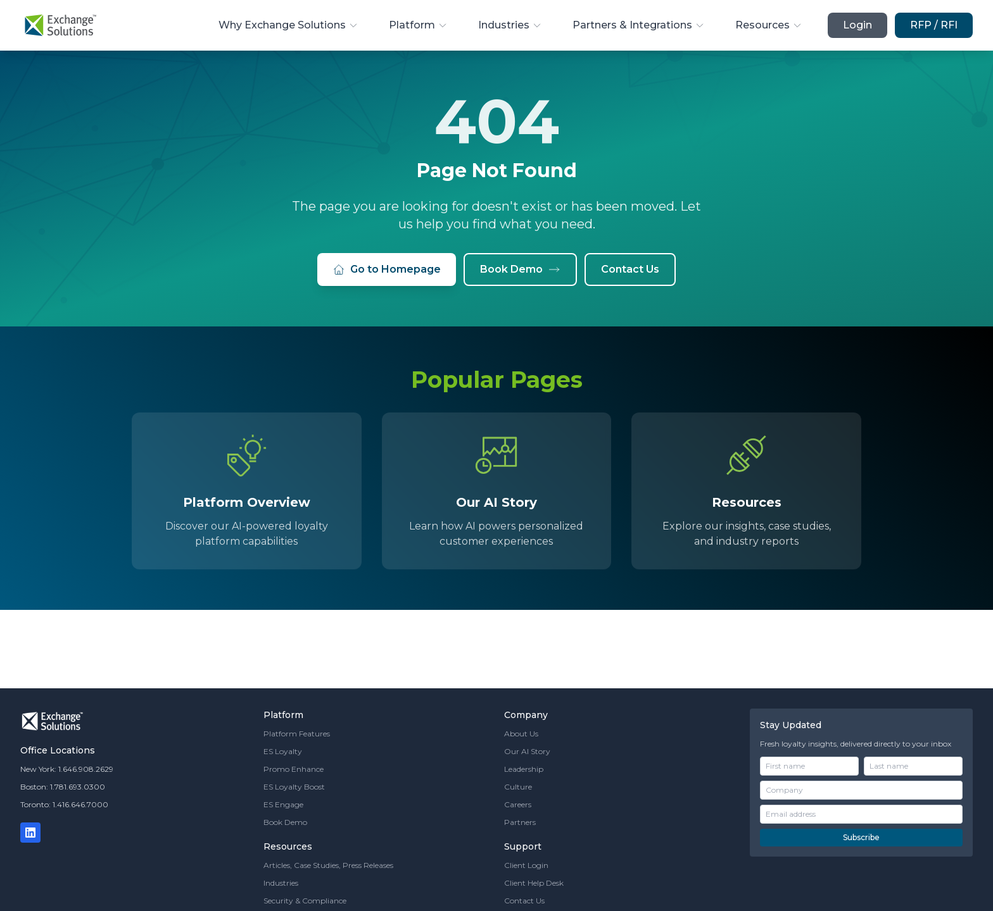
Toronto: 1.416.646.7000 (64, 804)
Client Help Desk (534, 883)
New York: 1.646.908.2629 (66, 769)
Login (857, 25)
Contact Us (630, 269)
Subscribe (861, 837)
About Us (521, 733)
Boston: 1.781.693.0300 (62, 786)
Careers (517, 804)
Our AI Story (527, 751)
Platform (418, 25)
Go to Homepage (386, 269)
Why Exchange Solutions (288, 25)
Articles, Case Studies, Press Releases (328, 865)
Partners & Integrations (638, 25)
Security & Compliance (304, 900)
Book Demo (520, 269)
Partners (520, 822)
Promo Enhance (293, 769)
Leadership (523, 769)
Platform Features (296, 733)
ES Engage (283, 804)
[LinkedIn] (30, 832)
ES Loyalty (282, 751)
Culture (518, 786)
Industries (510, 25)
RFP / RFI (934, 25)
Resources (768, 25)
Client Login (526, 865)
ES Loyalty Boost (294, 786)
